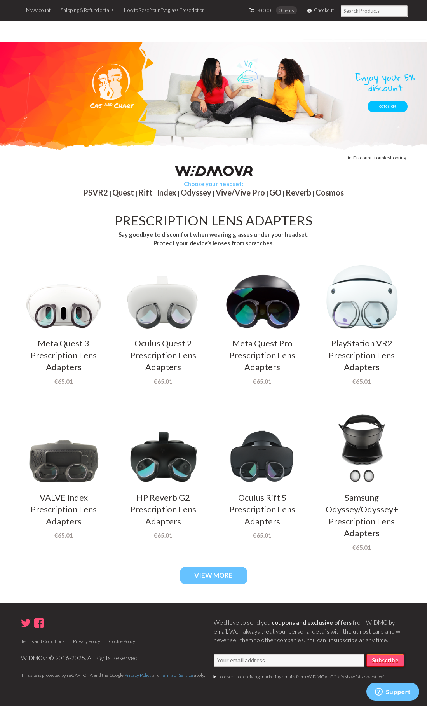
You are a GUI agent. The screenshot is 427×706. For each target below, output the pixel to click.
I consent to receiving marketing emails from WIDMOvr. (301, 677)
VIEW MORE (213, 575)
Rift (145, 192)
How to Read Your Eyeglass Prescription (164, 10)
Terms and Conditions (42, 641)
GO (275, 192)
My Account (38, 10)
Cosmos (329, 192)
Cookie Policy (122, 641)
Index (166, 192)
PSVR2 (95, 192)
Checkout (324, 10)
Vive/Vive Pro (240, 192)
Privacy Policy (86, 641)
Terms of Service (176, 675)
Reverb (298, 192)
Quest (123, 192)
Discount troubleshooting (379, 158)
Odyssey (196, 192)
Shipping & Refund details (87, 10)
